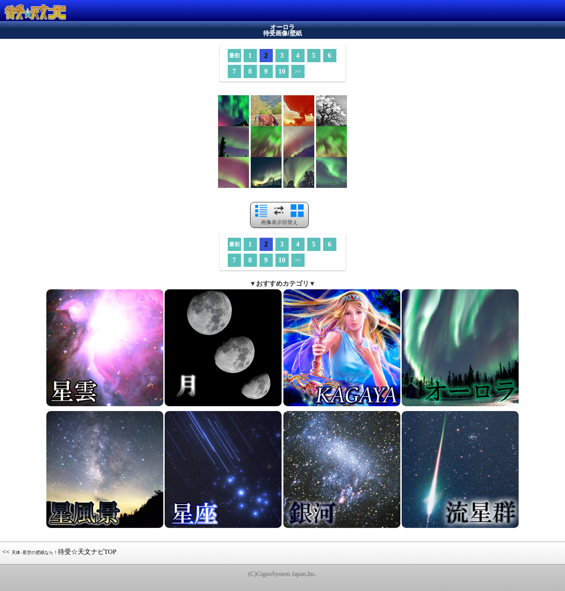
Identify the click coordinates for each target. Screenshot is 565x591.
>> (298, 71)
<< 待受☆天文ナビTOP (59, 551)
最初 (234, 55)
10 (282, 71)
